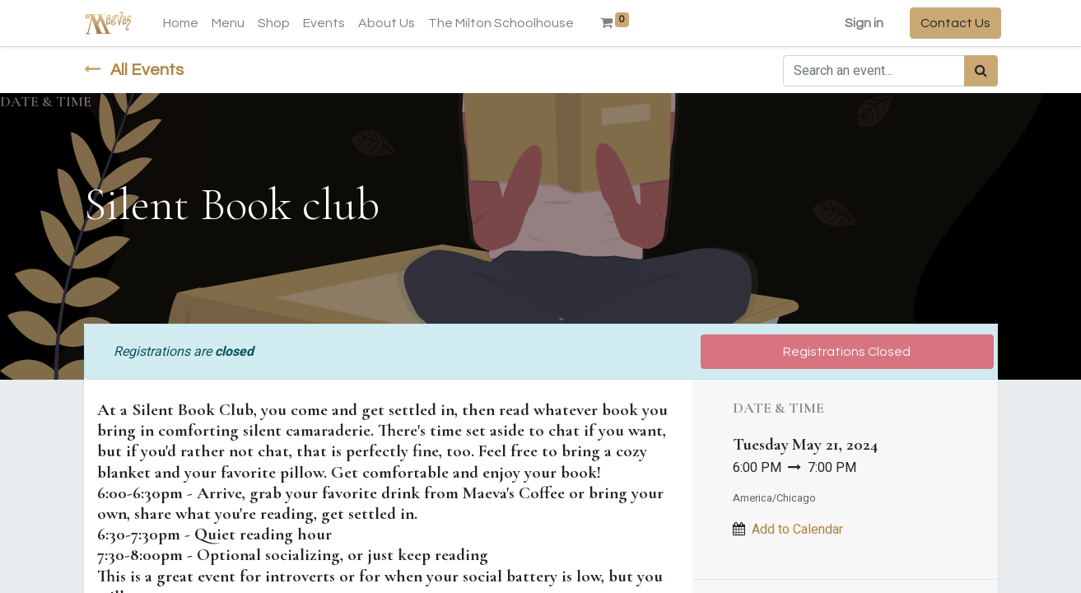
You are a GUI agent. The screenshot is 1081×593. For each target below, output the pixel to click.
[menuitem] (185, 23)
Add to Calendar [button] (797, 529)
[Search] (981, 70)
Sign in (860, 23)
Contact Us (952, 23)
